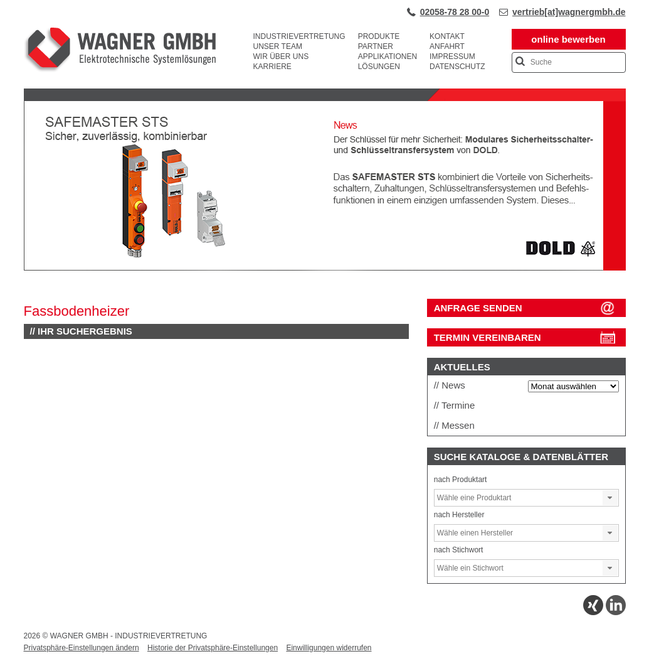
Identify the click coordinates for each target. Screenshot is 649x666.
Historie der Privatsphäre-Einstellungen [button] (212, 647)
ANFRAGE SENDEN (478, 308)
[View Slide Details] (325, 268)
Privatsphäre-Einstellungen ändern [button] (81, 647)
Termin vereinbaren (487, 337)
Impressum (452, 56)
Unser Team (277, 46)
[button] (610, 497)
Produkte (379, 36)
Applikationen (387, 56)
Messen (458, 425)
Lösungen (379, 66)
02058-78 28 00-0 (455, 12)
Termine (458, 405)
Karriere (272, 66)
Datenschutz (457, 66)
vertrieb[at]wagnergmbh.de (568, 12)
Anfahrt (447, 46)
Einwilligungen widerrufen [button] (328, 647)
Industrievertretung (299, 36)
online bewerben (568, 39)
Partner (375, 46)
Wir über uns (281, 56)
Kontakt (447, 36)
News (453, 385)
